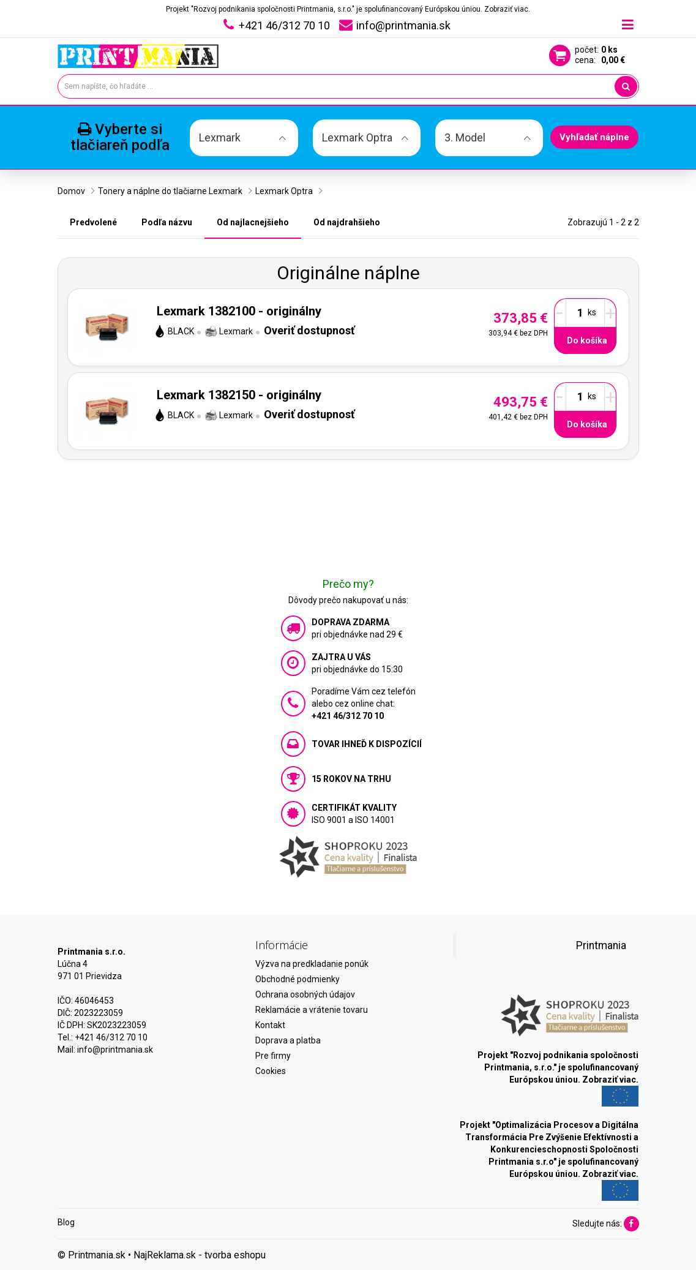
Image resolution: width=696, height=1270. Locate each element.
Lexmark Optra (284, 191)
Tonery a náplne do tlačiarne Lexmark (170, 191)
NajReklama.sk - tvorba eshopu (199, 1255)
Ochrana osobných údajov (305, 994)
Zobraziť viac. (507, 9)
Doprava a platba (288, 1040)
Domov (71, 191)
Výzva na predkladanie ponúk (312, 964)
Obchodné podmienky (297, 979)
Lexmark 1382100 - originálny (239, 311)
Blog (66, 1222)
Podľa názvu (166, 222)
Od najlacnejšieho (253, 222)
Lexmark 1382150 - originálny (239, 395)
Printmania (601, 945)
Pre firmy (273, 1056)
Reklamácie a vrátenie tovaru (311, 1010)
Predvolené (93, 222)
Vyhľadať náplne (594, 137)
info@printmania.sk (115, 1049)
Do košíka (587, 340)
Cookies (270, 1071)
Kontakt (270, 1025)
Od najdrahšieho (346, 222)
